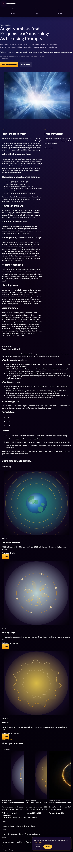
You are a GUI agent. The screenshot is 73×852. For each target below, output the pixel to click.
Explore (13, 13)
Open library (25, 65)
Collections (19, 826)
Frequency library (8, 826)
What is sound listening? (32, 834)
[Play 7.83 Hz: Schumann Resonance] (5, 556)
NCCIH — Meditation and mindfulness (18, 436)
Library (36, 9)
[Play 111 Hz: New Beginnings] (5, 646)
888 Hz (8, 425)
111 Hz (8, 417)
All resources (48, 148)
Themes (26, 826)
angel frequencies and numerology (13, 201)
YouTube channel (29, 842)
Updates (19, 842)
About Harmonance (9, 842)
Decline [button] (38, 846)
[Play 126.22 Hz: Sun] (5, 736)
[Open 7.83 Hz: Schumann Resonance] (36, 503)
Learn (59, 9)
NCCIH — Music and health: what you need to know (22, 442)
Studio (36, 13)
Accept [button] (47, 846)
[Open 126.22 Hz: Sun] (36, 683)
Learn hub (6, 834)
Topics (21, 834)
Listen (13, 9)
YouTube (59, 13)
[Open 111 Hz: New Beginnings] (36, 593)
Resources (14, 834)
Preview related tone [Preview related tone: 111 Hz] (9, 65)
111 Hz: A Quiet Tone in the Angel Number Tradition (22, 803)
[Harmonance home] (36, 4)
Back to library (6, 467)
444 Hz (8, 421)
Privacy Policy (38, 842)
